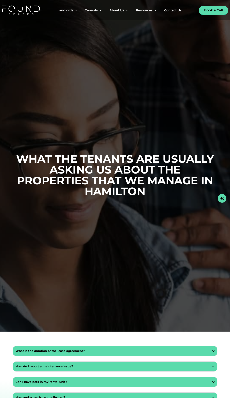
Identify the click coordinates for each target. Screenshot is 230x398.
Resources (146, 10)
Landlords (67, 10)
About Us (118, 10)
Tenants (93, 10)
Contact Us (172, 10)
